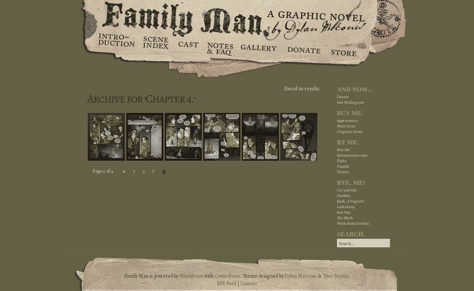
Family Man (237, 17)
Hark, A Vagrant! (350, 201)
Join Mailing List (350, 102)
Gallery (258, 48)
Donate (303, 48)
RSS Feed (226, 283)
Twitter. (343, 172)
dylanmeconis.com (352, 155)
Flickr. (342, 161)
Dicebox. (344, 195)
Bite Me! (344, 150)
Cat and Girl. (347, 190)
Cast (188, 48)
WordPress (191, 276)
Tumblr (343, 166)
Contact (248, 283)
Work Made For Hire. (353, 223)
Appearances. (347, 120)
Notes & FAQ (219, 48)
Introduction (116, 42)
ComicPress (227, 276)
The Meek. (345, 218)
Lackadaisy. (346, 207)
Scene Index (156, 48)
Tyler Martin (336, 276)
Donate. (343, 97)
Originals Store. (350, 131)
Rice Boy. (344, 212)
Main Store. (347, 126)
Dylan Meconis (301, 276)
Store (343, 48)
